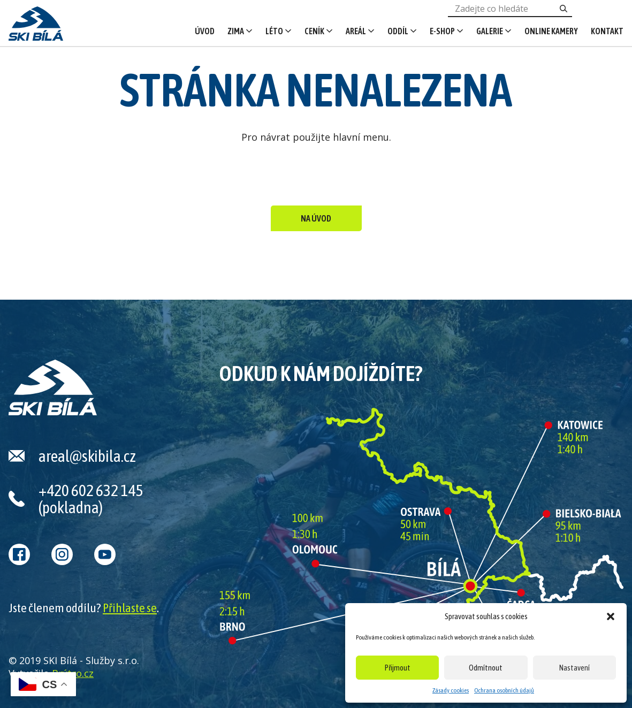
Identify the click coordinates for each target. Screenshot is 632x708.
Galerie (489, 31)
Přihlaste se (130, 608)
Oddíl (397, 31)
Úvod (205, 31)
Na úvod (316, 218)
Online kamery (551, 31)
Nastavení (574, 667)
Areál (356, 31)
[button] (610, 616)
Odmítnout (485, 667)
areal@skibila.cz (87, 456)
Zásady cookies (450, 690)
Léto (274, 31)
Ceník (314, 31)
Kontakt (607, 31)
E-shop (442, 31)
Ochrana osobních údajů (504, 690)
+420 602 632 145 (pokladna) (91, 499)
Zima (235, 31)
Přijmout (397, 667)
